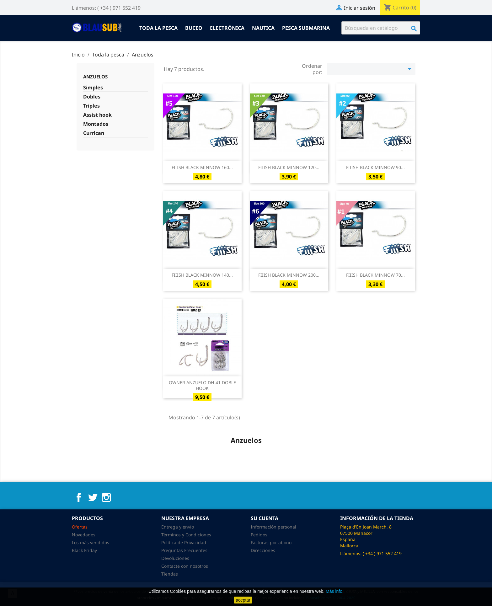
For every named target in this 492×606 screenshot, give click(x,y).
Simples (93, 87)
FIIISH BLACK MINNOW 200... (288, 275)
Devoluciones (175, 558)
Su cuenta (264, 518)
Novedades (83, 535)
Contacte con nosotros (184, 566)
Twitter (92, 497)
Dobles (91, 96)
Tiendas (169, 574)
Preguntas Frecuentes (184, 550)
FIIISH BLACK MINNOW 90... (375, 167)
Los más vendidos (90, 542)
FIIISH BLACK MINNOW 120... (288, 167)
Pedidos (259, 535)
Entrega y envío (177, 527)
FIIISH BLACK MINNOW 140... (202, 275)
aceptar (243, 600)
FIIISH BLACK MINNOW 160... (202, 167)
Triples (91, 106)
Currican (93, 133)
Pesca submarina (306, 27)
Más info (334, 591)
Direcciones (263, 550)
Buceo (193, 27)
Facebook (78, 497)
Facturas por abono (271, 542)
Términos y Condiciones (186, 535)
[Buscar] (380, 28)
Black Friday (84, 550)
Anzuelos (95, 76)
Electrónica (227, 27)
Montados (95, 124)
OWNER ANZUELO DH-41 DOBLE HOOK (202, 385)
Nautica (263, 27)
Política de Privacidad (183, 542)
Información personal (273, 527)
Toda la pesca (158, 27)
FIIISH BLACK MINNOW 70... (375, 275)
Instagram (106, 497)
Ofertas (80, 527)
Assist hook (97, 115)
